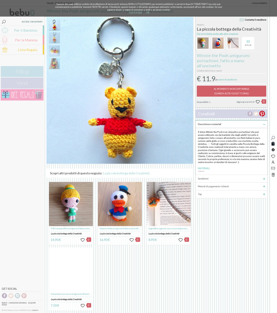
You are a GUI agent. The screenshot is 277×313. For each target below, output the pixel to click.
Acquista (32, 303)
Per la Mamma (26, 40)
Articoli (248, 41)
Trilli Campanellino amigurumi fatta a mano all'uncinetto (77, 228)
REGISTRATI (36, 21)
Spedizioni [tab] (231, 178)
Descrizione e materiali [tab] (231, 124)
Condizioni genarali (18, 303)
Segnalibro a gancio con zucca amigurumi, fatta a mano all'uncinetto (179, 228)
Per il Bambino (25, 30)
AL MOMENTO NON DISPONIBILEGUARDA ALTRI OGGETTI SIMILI (231, 91)
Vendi (4, 305)
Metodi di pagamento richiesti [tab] (231, 186)
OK (147, 12)
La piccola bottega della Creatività (126, 173)
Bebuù (4, 303)
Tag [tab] (231, 194)
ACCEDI (25, 21)
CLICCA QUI (135, 12)
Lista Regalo (27, 50)
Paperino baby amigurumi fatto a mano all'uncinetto (124, 228)
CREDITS (35, 310)
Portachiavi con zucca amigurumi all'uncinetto (72, 294)
